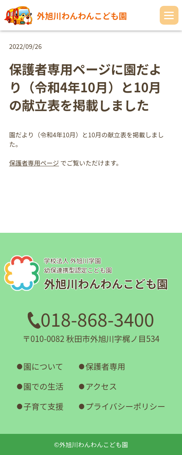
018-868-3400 (91, 319)
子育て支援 (43, 406)
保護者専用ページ (34, 162)
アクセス (101, 386)
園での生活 (43, 386)
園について (43, 366)
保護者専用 (106, 366)
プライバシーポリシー (126, 406)
